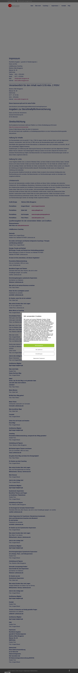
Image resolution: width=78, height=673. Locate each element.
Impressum (42, 358)
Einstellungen (39, 353)
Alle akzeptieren (39, 345)
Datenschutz (36, 358)
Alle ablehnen (39, 349)
